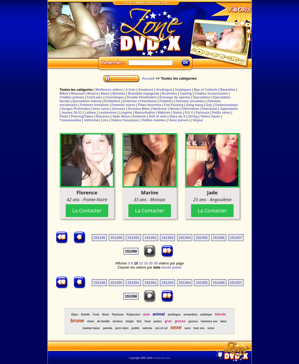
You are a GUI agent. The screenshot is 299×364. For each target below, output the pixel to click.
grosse (180, 321)
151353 (167, 238)
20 (151, 263)
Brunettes (169, 93)
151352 (150, 238)
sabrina (147, 328)
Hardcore (160, 109)
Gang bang (194, 105)
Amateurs (145, 90)
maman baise (91, 328)
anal (146, 314)
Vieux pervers (179, 120)
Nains (177, 113)
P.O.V (189, 113)
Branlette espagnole (143, 93)
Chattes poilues (72, 97)
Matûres (164, 113)
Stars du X (177, 116)
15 (146, 263)
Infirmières (190, 109)
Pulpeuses (133, 314)
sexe (176, 327)
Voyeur (197, 120)
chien (90, 321)
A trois (130, 90)
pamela (107, 328)
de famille (103, 321)
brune (77, 320)
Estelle (85, 314)
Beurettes (227, 90)
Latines (90, 113)
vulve (211, 328)
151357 (236, 238)
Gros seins (100, 109)
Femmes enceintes (190, 101)
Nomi (105, 314)
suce (188, 328)
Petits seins (221, 113)
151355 (201, 238)
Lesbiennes (108, 113)
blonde (220, 314)
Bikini (64, 93)
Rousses (103, 116)
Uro (105, 120)
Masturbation (145, 113)
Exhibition (112, 101)
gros (168, 321)
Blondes (118, 93)
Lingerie (125, 113)
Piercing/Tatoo (82, 116)
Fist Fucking (173, 105)
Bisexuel (77, 93)
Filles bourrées (149, 105)
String (193, 116)
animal (159, 314)
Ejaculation (201, 97)
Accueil (148, 78)
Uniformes (92, 120)
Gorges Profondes (75, 109)
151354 (185, 238)
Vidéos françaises (125, 120)
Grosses (118, 109)
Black (105, 93)
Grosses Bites (139, 109)
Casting (186, 93)
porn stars (122, 328)
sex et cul (161, 328)
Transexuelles (70, 120)
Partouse (118, 314)
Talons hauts (210, 116)
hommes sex (209, 321)
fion (139, 321)
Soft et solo (158, 116)
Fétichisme (148, 101)
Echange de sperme (174, 97)
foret (148, 321)
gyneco (193, 321)
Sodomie (139, 116)
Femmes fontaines (94, 105)
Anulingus (164, 90)
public (135, 328)
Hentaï (175, 109)
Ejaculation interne (87, 101)
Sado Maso (120, 116)
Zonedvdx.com (161, 357)
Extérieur (130, 101)
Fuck (96, 314)
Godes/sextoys (226, 105)
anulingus (174, 314)
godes (158, 321)
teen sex (199, 328)
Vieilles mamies (153, 120)
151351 (133, 238)
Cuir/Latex (95, 97)
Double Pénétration (142, 97)
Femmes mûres (123, 105)
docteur (118, 321)
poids (177, 267)
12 (141, 263)
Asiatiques (183, 90)
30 (156, 263)
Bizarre (92, 93)
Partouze (203, 113)
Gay (209, 105)
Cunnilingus (114, 97)
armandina (190, 314)
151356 (219, 238)
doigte (130, 321)
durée (166, 267)
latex (224, 321)
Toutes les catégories (76, 90)
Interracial (209, 109)
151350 (116, 238)
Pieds (64, 116)
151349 (99, 238)
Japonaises (229, 109)
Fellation (166, 101)
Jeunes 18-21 (71, 113)
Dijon (74, 314)
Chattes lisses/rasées (211, 93)
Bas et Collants (206, 90)
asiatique (206, 314)
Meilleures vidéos (109, 90)
